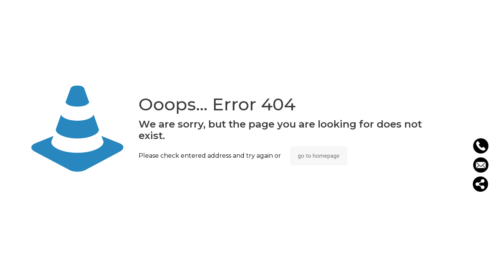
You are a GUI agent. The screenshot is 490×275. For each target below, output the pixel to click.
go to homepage (319, 155)
